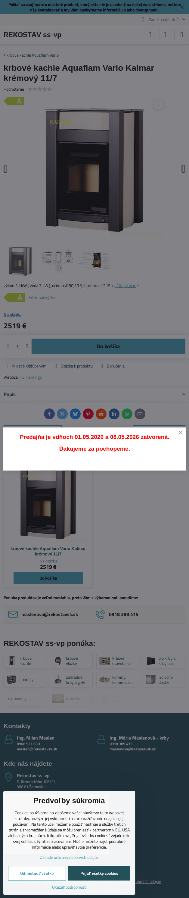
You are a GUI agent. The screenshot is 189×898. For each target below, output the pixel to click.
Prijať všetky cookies (99, 873)
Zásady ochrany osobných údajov (69, 857)
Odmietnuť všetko (37, 873)
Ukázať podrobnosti (69, 887)
